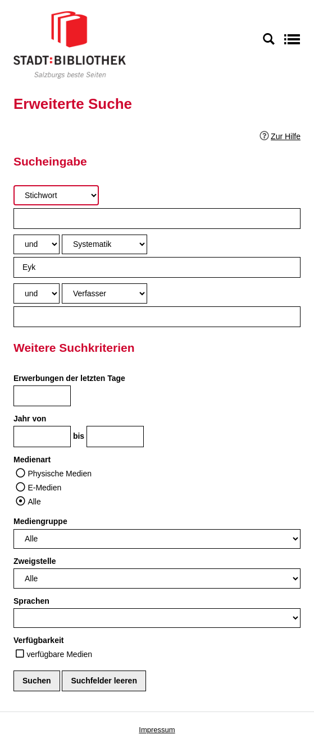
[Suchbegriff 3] (157, 316)
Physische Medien (60, 473)
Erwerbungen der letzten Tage (69, 378)
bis (78, 435)
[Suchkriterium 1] (56, 195)
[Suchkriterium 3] (104, 293)
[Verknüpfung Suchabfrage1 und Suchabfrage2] (36, 244)
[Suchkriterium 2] (104, 244)
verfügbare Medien (59, 654)
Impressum (157, 730)
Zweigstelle (34, 561)
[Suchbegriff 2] (157, 267)
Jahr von (29, 418)
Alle (34, 501)
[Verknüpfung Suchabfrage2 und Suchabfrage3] (36, 293)
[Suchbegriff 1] (157, 218)
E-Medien (44, 487)
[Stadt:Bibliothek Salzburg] (69, 44)
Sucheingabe (50, 161)
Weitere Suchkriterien (74, 347)
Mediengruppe (40, 521)
